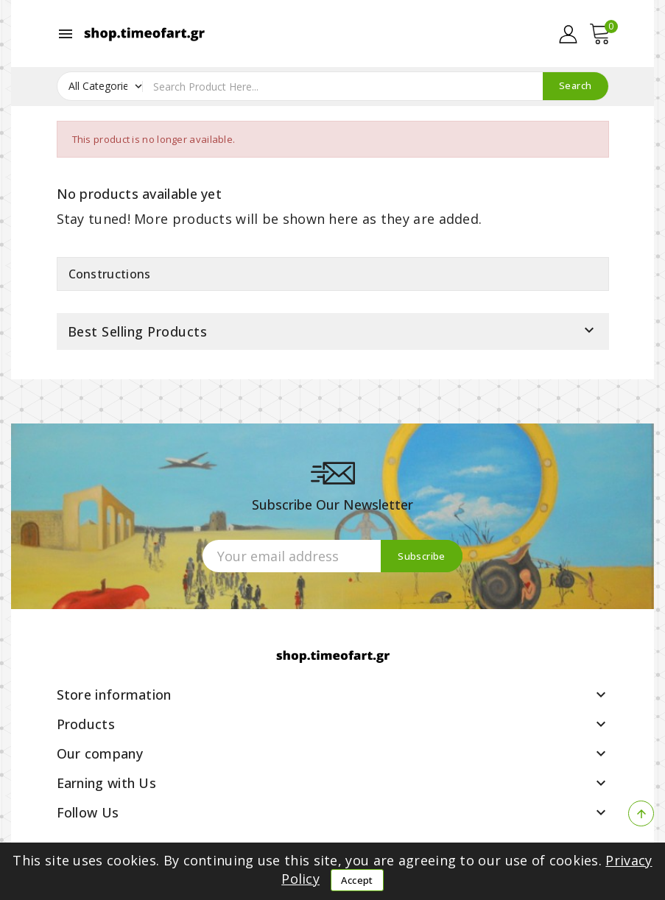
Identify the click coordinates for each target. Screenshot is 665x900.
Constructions (109, 274)
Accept (357, 880)
